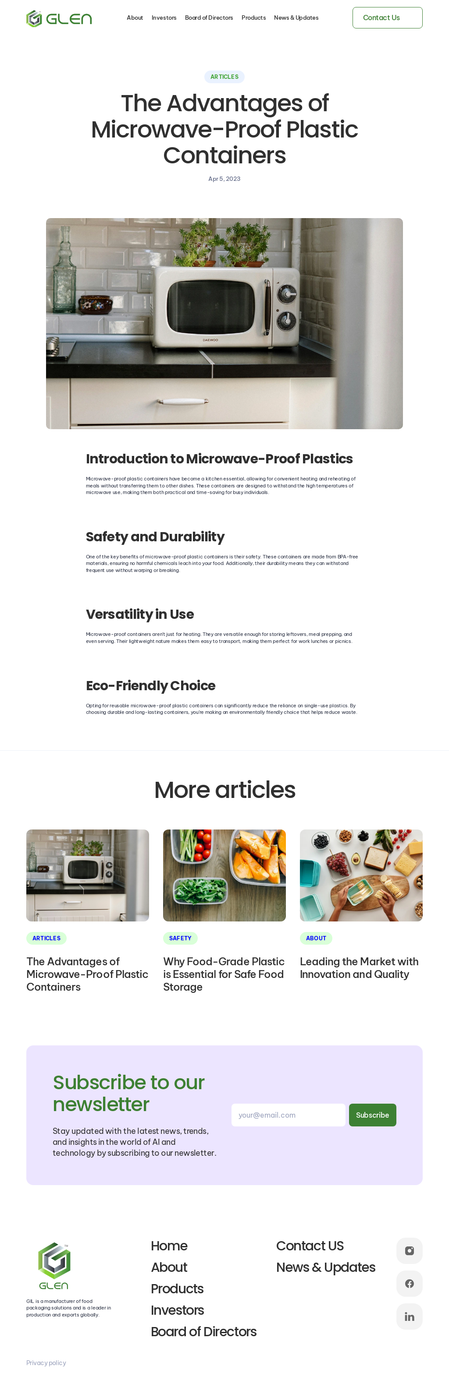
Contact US (310, 1246)
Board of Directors (209, 17)
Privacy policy (46, 1363)
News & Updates (296, 17)
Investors (164, 17)
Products (254, 17)
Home (169, 1246)
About (135, 17)
